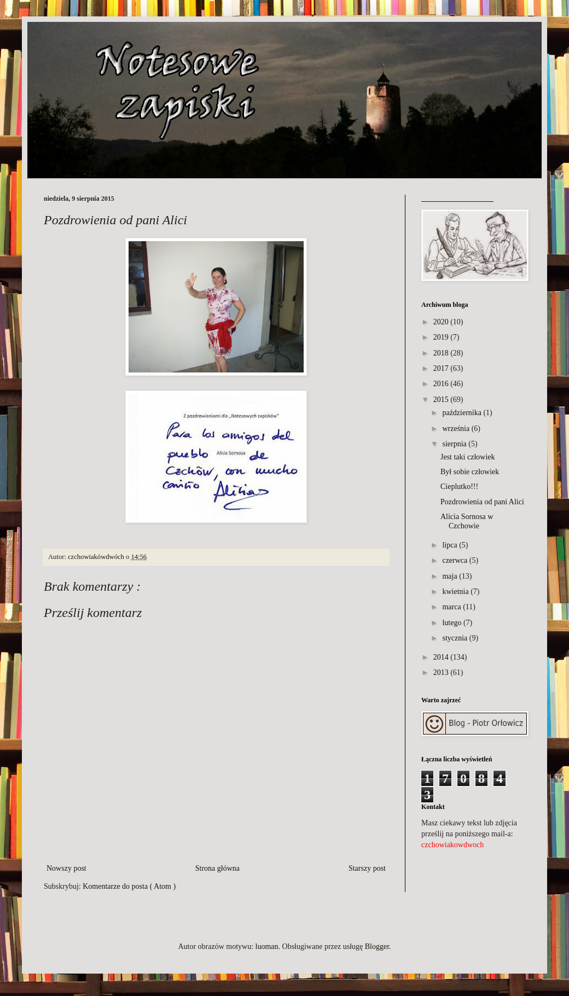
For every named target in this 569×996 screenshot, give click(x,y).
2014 (441, 657)
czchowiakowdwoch (452, 845)
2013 (441, 672)
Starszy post (367, 868)
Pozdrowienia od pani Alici (482, 502)
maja (449, 576)
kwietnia (455, 591)
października (461, 413)
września (455, 428)
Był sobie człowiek (469, 472)
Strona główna (217, 868)
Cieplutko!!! (459, 486)
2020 (441, 322)
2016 (441, 384)
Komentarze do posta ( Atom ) (129, 886)
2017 (441, 368)
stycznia (454, 638)
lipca (449, 545)
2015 (441, 399)
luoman (267, 946)
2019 (441, 337)
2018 (441, 353)
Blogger (377, 946)
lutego (451, 623)
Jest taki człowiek (467, 457)
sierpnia (454, 444)
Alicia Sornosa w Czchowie (466, 521)
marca (451, 607)
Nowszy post (66, 868)
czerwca (454, 560)
